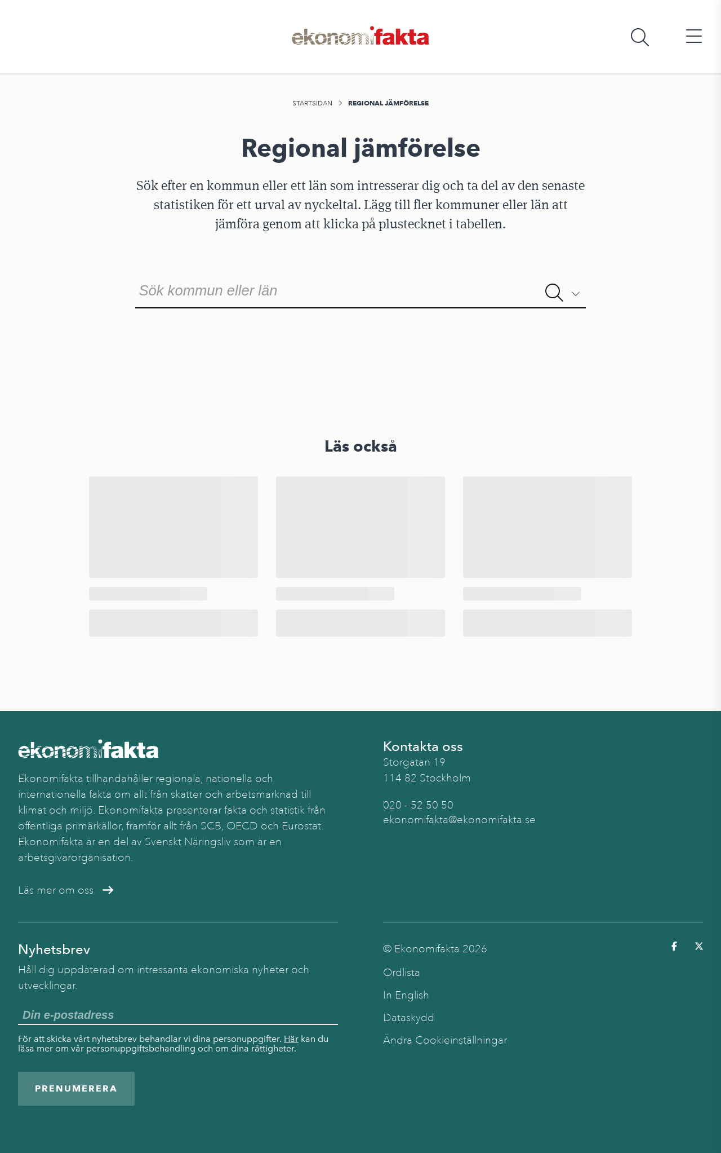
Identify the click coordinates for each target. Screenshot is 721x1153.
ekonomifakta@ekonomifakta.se (459, 820)
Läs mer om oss (65, 890)
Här (291, 1038)
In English (406, 995)
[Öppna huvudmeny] (694, 37)
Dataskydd (408, 1017)
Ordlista (401, 972)
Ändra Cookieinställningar (445, 1040)
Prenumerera (76, 1088)
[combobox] (360, 289)
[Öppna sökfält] (640, 37)
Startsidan (312, 103)
